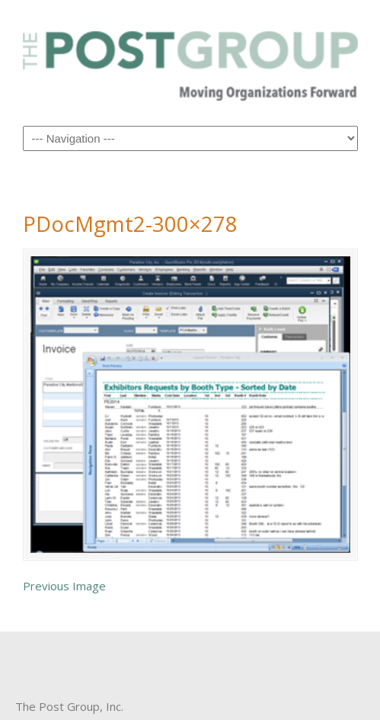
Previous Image (64, 585)
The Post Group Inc (190, 62)
